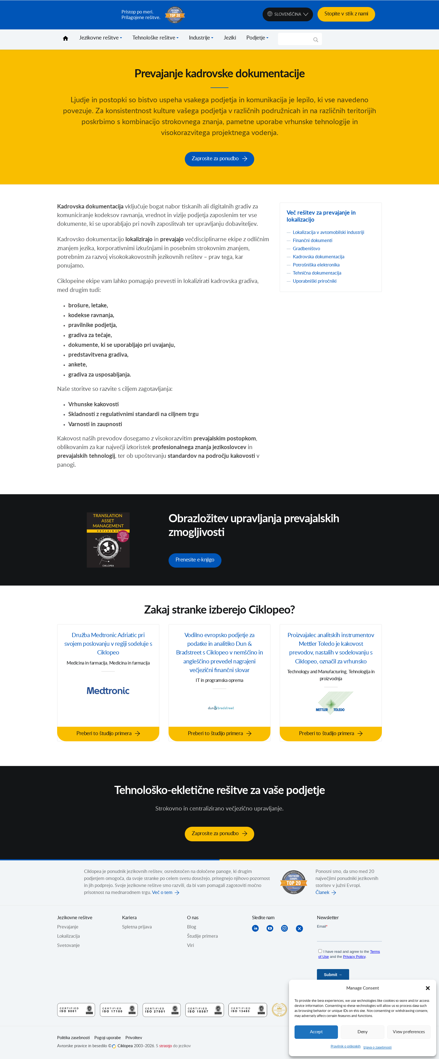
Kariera (129, 918)
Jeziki (230, 38)
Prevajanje (67, 927)
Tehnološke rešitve (153, 38)
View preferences (409, 1032)
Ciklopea (87, 14)
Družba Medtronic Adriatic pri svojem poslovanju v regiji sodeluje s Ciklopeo (108, 644)
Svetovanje (68, 946)
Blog (191, 927)
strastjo (165, 1047)
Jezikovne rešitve (99, 38)
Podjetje (255, 38)
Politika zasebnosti (73, 1039)
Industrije (199, 38)
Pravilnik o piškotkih (346, 1046)
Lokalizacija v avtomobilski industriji (328, 233)
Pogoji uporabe (107, 1039)
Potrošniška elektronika (316, 265)
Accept (316, 1032)
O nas (193, 918)
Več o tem (162, 893)
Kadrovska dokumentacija (318, 257)
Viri (190, 946)
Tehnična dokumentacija (317, 273)
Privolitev (133, 1039)
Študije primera (202, 937)
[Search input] (297, 39)
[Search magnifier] (316, 41)
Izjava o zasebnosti (377, 1047)
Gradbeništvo (306, 249)
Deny (363, 1032)
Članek (322, 893)
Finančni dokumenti (312, 241)
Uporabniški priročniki (315, 281)
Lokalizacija (68, 937)
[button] (428, 988)
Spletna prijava (137, 927)
